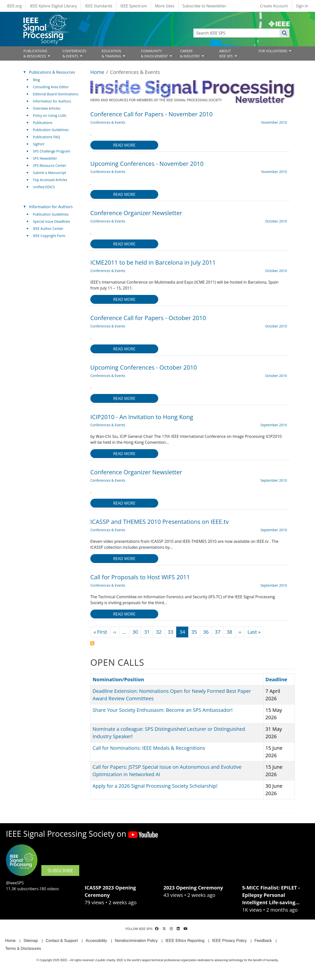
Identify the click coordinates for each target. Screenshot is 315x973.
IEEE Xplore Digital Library (53, 6)
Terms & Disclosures (23, 948)
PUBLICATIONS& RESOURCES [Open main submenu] (35, 53)
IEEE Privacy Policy (229, 941)
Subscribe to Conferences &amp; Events (92, 643)
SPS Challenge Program (51, 151)
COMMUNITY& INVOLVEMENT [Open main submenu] (155, 53)
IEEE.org (14, 6)
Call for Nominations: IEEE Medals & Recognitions (149, 748)
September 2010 (273, 425)
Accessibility (96, 941)
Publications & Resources (52, 72)
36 (206, 632)
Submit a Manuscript (49, 172)
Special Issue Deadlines (51, 221)
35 (194, 632)
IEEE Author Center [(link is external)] (50, 228)
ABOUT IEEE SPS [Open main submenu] (226, 53)
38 (229, 632)
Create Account (274, 6)
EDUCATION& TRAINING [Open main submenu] (112, 53)
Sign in (302, 6)
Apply (284, 33)
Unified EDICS (44, 187)
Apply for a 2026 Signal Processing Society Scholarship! (155, 786)
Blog (36, 79)
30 (135, 632)
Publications (42, 122)
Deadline (276, 679)
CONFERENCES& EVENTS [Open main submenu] (74, 53)
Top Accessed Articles (50, 179)
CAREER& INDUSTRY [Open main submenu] (190, 53)
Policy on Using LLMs (49, 115)
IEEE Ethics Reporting (184, 941)
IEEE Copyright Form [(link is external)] (51, 235)
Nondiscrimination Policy (136, 941)
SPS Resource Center (49, 165)
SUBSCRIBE (60, 870)
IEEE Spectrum (133, 6)
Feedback (263, 941)
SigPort (38, 144)
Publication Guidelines (51, 129)
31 (147, 632)
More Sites (164, 6)
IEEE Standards (98, 6)
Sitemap (30, 941)
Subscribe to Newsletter (204, 6)
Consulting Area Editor (51, 87)
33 (170, 632)
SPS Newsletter (45, 158)
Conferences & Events (107, 122)
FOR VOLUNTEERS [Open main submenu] (273, 51)
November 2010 (274, 122)
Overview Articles (47, 108)
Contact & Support (62, 941)
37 (217, 632)
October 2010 (276, 221)
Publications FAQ (46, 137)
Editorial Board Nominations (56, 94)
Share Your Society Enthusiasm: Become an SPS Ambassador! (163, 710)
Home (97, 72)
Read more (124, 145)
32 (159, 632)
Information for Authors (52, 101)
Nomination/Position (118, 679)
